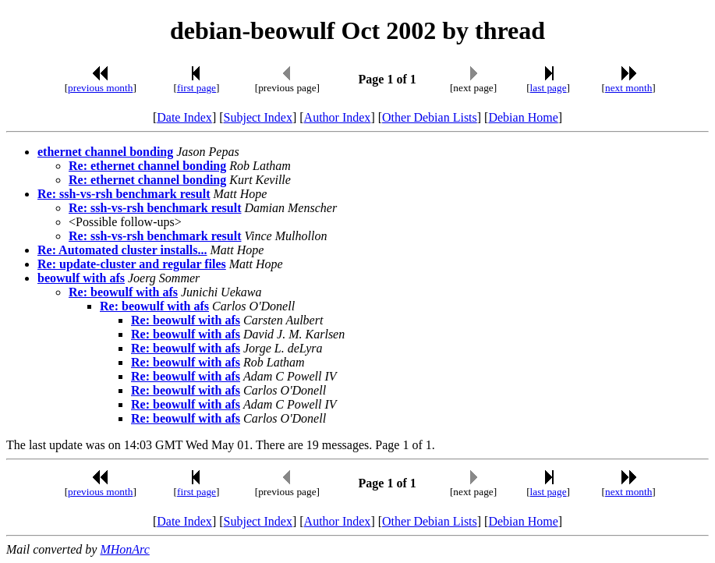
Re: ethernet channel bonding (147, 165)
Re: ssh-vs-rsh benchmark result (123, 193)
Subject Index (258, 117)
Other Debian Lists (429, 117)
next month (628, 88)
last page (548, 88)
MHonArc (124, 549)
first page (196, 88)
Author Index (337, 117)
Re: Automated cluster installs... (122, 250)
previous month (100, 88)
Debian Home (522, 117)
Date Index (184, 117)
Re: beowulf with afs (123, 292)
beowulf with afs (81, 278)
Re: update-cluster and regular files (131, 264)
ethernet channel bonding (105, 151)
